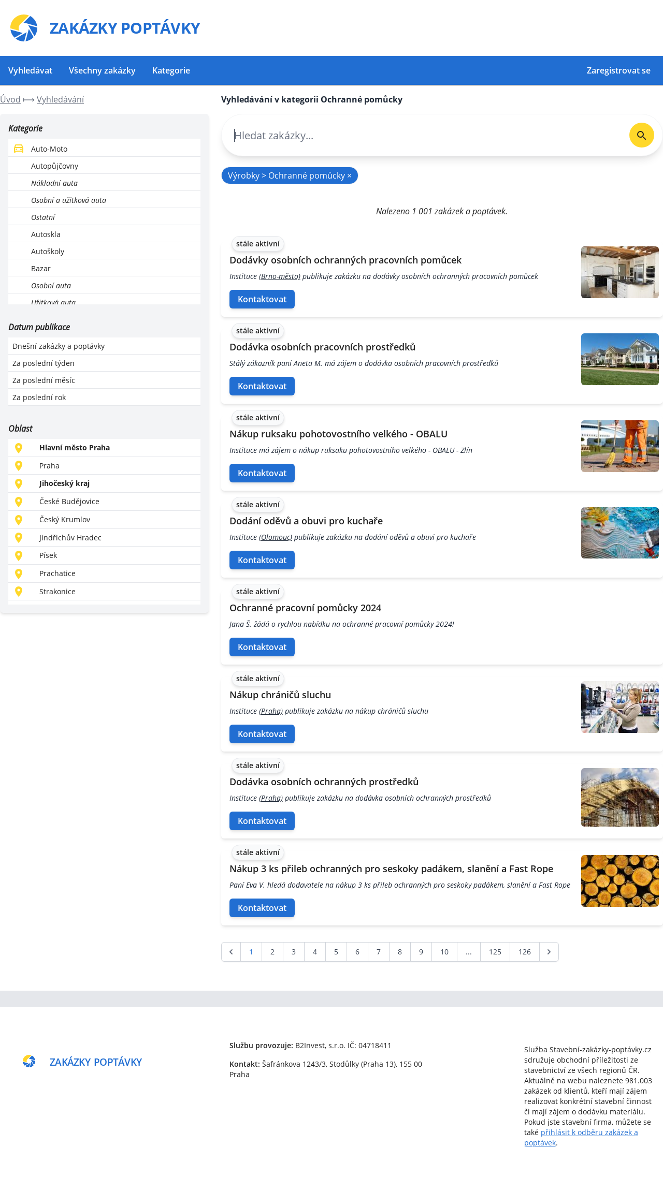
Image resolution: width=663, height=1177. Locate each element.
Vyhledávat (30, 70)
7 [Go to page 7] (379, 952)
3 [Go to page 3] (294, 952)
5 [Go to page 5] (336, 952)
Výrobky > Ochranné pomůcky (290, 175)
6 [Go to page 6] (357, 952)
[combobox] (421, 135)
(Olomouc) (275, 537)
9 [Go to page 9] (421, 952)
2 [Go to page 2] (272, 952)
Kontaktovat (262, 299)
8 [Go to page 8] (400, 952)
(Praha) (271, 711)
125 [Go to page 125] (495, 952)
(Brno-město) (279, 276)
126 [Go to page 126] (524, 952)
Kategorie (171, 70)
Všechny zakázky (102, 70)
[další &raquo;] (549, 952)
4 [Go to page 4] (315, 952)
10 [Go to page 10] (444, 952)
